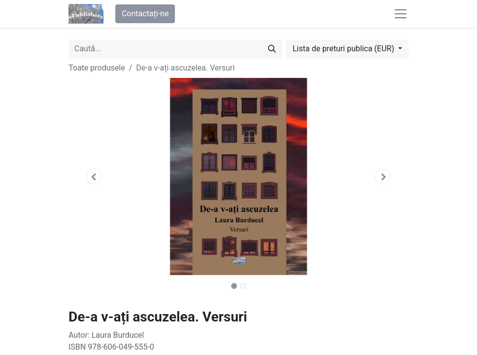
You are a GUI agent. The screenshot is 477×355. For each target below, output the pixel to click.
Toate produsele (96, 67)
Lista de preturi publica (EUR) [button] (344, 48)
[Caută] (272, 48)
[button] (94, 176)
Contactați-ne (145, 13)
